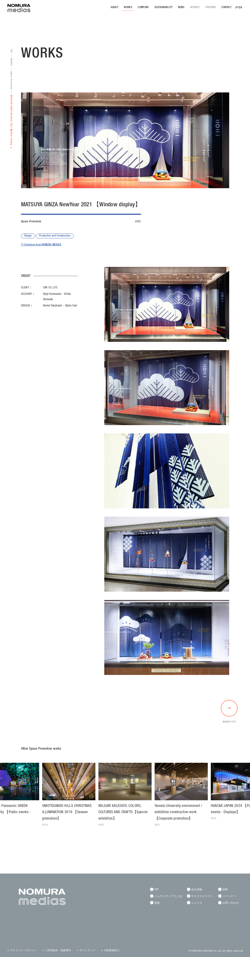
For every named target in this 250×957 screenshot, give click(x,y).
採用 (225, 890)
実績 (157, 903)
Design (28, 236)
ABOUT (114, 7)
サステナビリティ (202, 896)
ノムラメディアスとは (168, 896)
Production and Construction (54, 236)
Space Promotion (11, 80)
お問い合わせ (230, 903)
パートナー (229, 896)
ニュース (196, 903)
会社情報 (196, 890)
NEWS (181, 7)
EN (240, 7)
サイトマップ (87, 950)
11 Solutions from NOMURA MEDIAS (41, 245)
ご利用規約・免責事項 (58, 950)
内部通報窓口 (112, 950)
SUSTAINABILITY (163, 7)
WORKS (128, 7)
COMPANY (143, 7)
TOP (11, 51)
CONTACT (226, 7)
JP (236, 7)
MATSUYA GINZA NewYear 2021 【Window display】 (11, 120)
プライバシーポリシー (23, 950)
